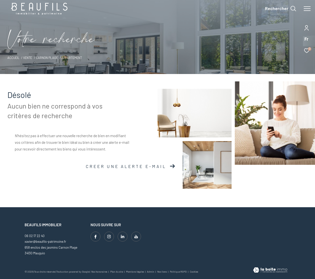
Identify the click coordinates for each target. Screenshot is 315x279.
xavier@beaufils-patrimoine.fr (45, 241)
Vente (27, 57)
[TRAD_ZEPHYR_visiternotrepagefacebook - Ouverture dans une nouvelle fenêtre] (95, 237)
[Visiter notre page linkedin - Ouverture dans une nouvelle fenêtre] (122, 237)
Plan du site (117, 271)
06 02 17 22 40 (35, 236)
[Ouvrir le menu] (307, 8)
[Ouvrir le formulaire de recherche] (280, 8)
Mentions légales (135, 271)
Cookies (194, 271)
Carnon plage (47, 57)
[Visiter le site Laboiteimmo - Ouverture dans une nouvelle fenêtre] (270, 270)
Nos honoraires (99, 271)
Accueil (13, 57)
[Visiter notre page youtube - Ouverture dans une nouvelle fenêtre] (136, 237)
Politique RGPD (178, 271)
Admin (151, 271)
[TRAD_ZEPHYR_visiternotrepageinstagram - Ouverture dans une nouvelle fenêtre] (109, 237)
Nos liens (162, 271)
